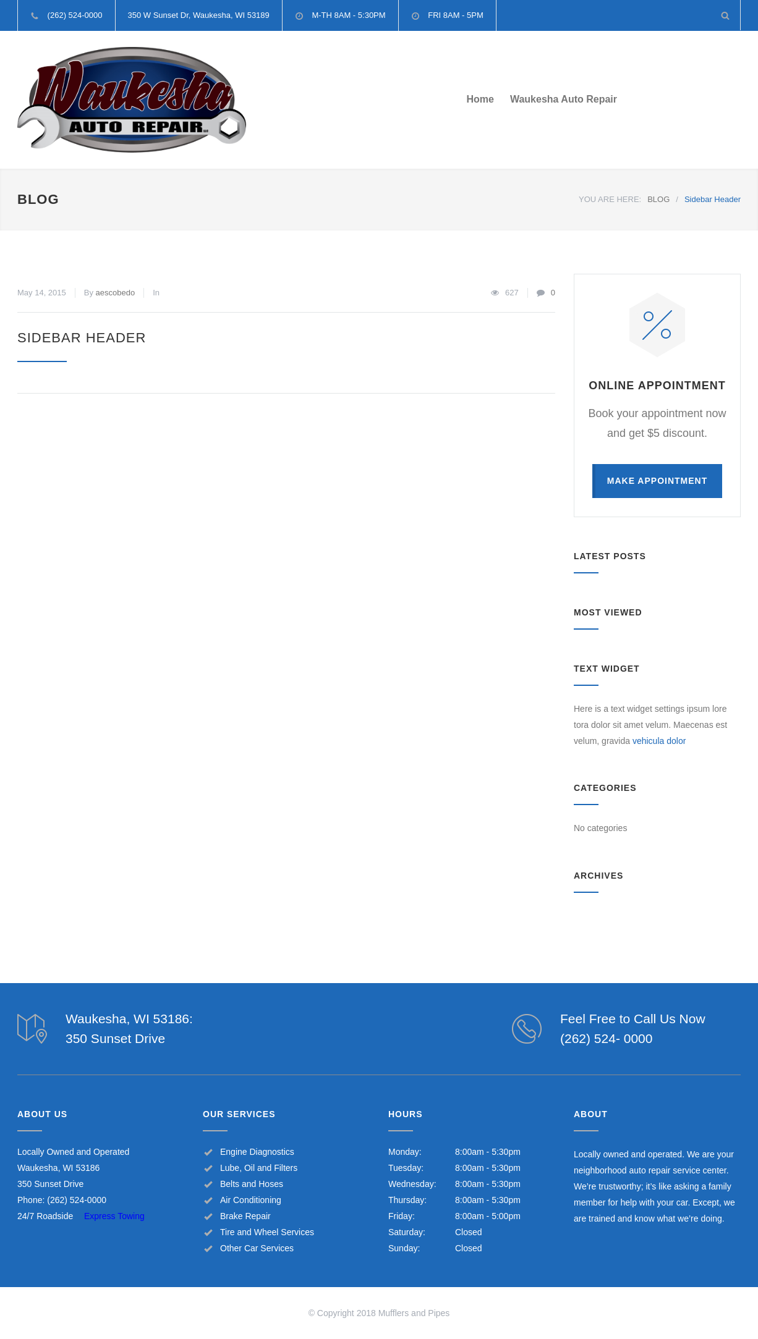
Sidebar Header (81, 337)
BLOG (38, 199)
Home (479, 99)
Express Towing (114, 1216)
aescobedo (115, 292)
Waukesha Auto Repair (563, 99)
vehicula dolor (659, 741)
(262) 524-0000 (76, 1200)
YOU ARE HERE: (610, 199)
